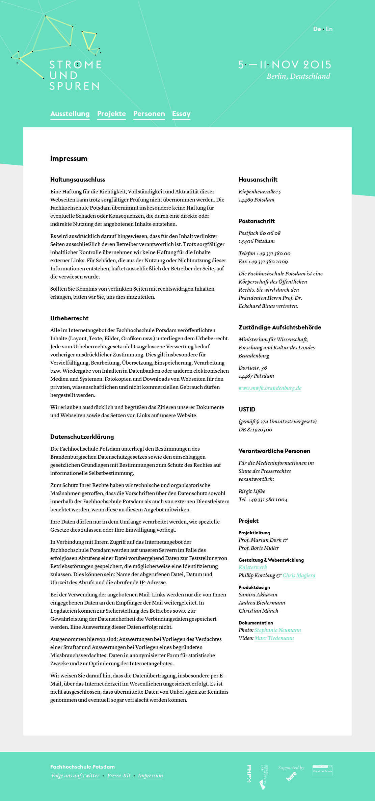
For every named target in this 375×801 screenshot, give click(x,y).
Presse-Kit (119, 776)
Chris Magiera (299, 576)
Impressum (150, 776)
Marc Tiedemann (274, 638)
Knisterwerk (253, 567)
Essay (181, 113)
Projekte (111, 113)
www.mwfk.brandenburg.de (270, 388)
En (329, 29)
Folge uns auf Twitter (76, 776)
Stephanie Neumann (278, 630)
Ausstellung (70, 113)
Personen (149, 113)
